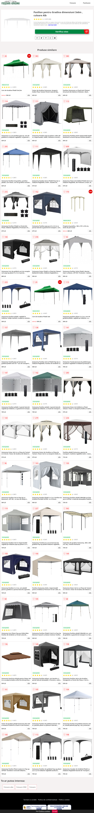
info (28, 95)
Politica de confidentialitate (47, 800)
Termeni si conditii (30, 800)
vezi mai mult (52, 25)
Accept (54, 811)
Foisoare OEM (21, 787)
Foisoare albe (8, 787)
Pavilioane (86, 3)
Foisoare (73, 3)
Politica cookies (64, 800)
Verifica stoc (72, 31)
